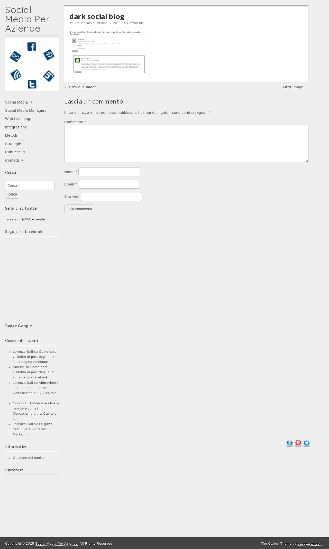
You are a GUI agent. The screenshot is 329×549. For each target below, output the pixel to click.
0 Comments (134, 23)
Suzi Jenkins (83, 23)
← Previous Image (80, 87)
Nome (70, 178)
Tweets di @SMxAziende (25, 219)
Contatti (12, 160)
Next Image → (295, 87)
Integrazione (16, 127)
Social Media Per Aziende (27, 19)
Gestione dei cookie (29, 458)
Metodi (11, 135)
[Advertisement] (24, 498)
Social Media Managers (26, 110)
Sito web (71, 203)
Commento (75, 122)
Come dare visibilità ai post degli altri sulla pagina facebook (35, 357)
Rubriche (13, 152)
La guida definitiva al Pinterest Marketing (33, 429)
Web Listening (17, 119)
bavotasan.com (310, 543)
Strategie (13, 144)
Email (70, 190)
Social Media (16, 102)
